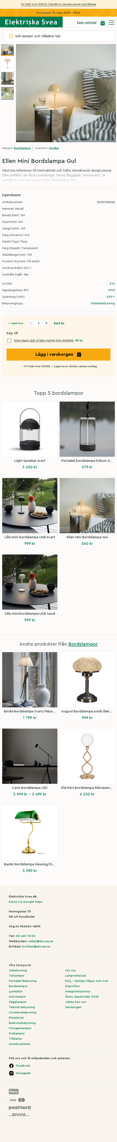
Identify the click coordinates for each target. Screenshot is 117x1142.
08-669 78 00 (25, 936)
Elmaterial (16, 1017)
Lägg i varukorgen (58, 354)
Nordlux (54, 148)
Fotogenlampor (20, 1028)
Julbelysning (18, 970)
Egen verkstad (86, 22)
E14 (112, 283)
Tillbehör (15, 1038)
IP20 (111, 290)
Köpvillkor (72, 986)
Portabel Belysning (23, 981)
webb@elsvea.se (40, 941)
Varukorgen (73, 1007)
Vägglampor (18, 1002)
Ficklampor (17, 1033)
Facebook (23, 1065)
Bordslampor (22, 148)
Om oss (70, 970)
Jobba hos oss (75, 1002)
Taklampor (16, 975)
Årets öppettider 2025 (82, 996)
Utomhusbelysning (22, 1012)
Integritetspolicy (77, 991)
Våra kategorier (20, 965)
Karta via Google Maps (26, 901)
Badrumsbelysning (22, 1023)
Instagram (23, 1073)
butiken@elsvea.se (36, 946)
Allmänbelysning (103, 303)
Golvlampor (17, 996)
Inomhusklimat (19, 1044)
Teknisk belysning (22, 1007)
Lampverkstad (75, 975)
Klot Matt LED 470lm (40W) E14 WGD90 (44, 340)
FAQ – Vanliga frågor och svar (86, 981)
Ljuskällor (16, 991)
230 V (110, 296)
